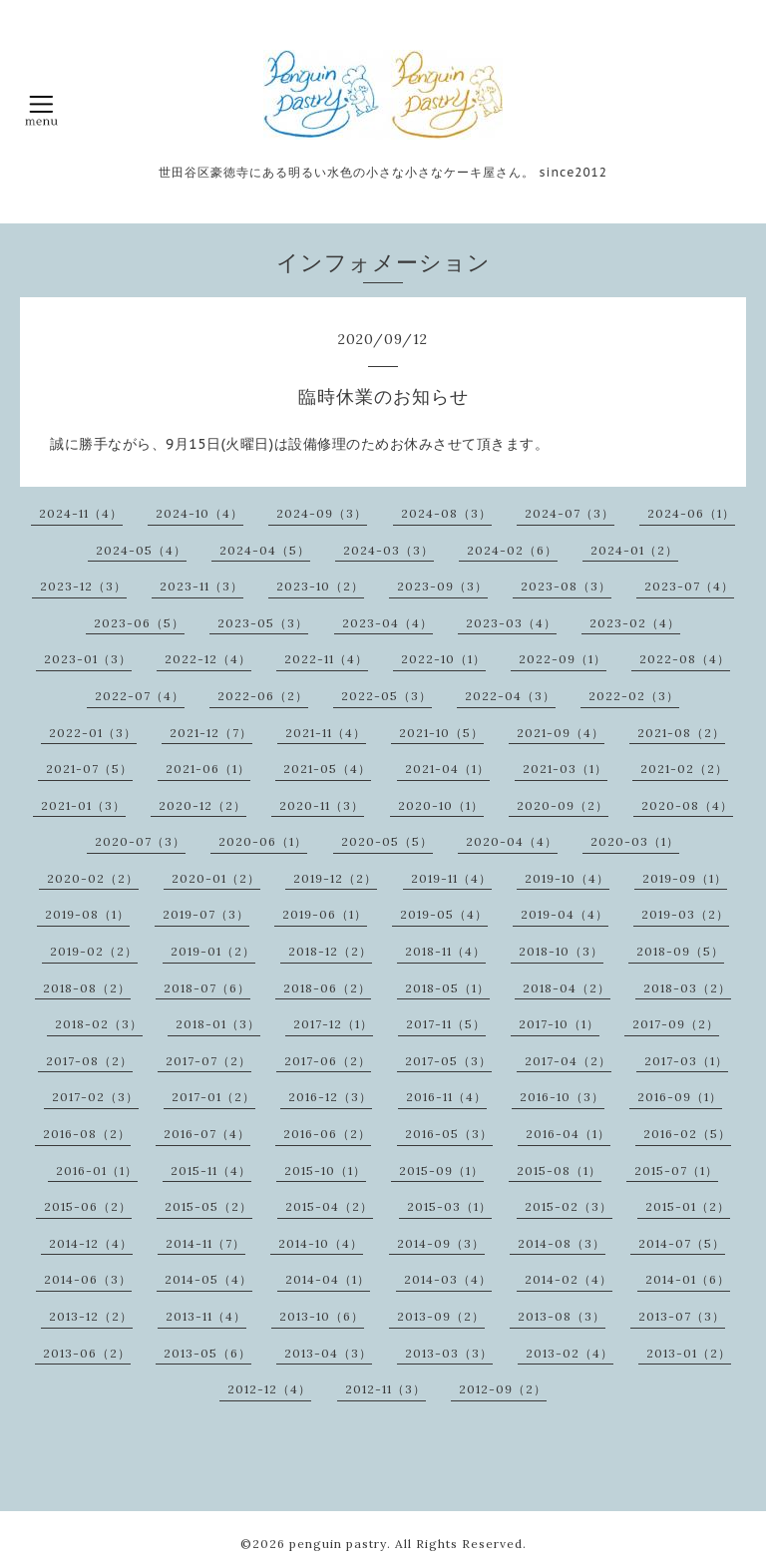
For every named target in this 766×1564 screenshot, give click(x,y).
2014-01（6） (687, 1279)
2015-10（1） (325, 1170)
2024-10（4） (199, 513)
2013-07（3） (681, 1316)
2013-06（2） (87, 1353)
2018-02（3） (99, 1023)
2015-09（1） (441, 1170)
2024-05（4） (141, 550)
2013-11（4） (206, 1316)
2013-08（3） (561, 1316)
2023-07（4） (689, 586)
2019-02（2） (94, 951)
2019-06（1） (324, 914)
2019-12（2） (335, 878)
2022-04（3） (510, 695)
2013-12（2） (91, 1316)
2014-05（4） (208, 1279)
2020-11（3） (321, 805)
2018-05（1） (447, 987)
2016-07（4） (207, 1133)
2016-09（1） (679, 1096)
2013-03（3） (449, 1353)
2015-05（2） (208, 1206)
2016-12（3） (330, 1096)
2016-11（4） (446, 1096)
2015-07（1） (676, 1170)
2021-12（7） (211, 732)
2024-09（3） (321, 513)
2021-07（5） (89, 768)
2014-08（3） (561, 1243)
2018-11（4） (445, 951)
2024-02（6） (512, 550)
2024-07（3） (569, 513)
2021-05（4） (327, 768)
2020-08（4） (687, 805)
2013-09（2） (441, 1316)
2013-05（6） (207, 1353)
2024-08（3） (446, 513)
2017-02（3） (95, 1096)
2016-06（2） (327, 1133)
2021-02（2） (684, 768)
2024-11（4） (81, 513)
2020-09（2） (562, 805)
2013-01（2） (688, 1353)
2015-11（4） (211, 1170)
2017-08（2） (89, 1060)
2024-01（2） (634, 550)
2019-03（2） (685, 914)
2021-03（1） (565, 768)
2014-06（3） (88, 1279)
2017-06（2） (327, 1060)
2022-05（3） (386, 695)
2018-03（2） (687, 987)
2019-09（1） (684, 878)
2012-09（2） (503, 1388)
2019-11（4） (451, 878)
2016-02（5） (687, 1133)
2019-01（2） (213, 951)
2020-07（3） (140, 841)
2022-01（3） (93, 732)
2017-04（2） (568, 1060)
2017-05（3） (448, 1060)
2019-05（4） (444, 914)
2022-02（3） (633, 695)
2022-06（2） (262, 695)
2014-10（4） (320, 1243)
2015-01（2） (687, 1206)
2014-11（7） (205, 1243)
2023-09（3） (442, 586)
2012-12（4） (269, 1388)
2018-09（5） (680, 951)
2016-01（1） (97, 1170)
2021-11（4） (325, 732)
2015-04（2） (329, 1206)
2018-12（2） (330, 951)
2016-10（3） (562, 1096)
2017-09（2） (675, 1023)
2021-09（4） (560, 732)
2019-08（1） (87, 914)
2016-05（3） (449, 1133)
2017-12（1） (333, 1023)
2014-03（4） (448, 1279)
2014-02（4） (568, 1279)
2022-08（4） (684, 658)
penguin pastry (338, 1543)
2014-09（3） (441, 1243)
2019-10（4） (567, 878)
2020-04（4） (512, 841)
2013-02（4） (569, 1353)
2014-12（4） (91, 1243)
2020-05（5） (387, 841)
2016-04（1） (568, 1133)
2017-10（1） (559, 1023)
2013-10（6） (321, 1316)
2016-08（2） (87, 1133)
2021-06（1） (208, 768)
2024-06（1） (691, 513)
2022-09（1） (562, 658)
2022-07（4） (140, 695)
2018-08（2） (87, 987)
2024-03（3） (388, 550)
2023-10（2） (320, 586)
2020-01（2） (216, 878)
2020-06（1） (262, 841)
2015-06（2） (88, 1206)
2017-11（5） (446, 1023)
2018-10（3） (561, 951)
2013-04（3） (328, 1353)
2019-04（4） (564, 914)
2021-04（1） (447, 768)
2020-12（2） (202, 805)
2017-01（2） (213, 1096)
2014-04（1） (327, 1279)
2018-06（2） (327, 987)
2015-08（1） (559, 1170)
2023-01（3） (88, 658)
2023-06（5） (139, 622)
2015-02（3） (568, 1206)
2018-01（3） (218, 1023)
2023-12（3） (83, 586)
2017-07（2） (208, 1060)
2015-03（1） (449, 1206)
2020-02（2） (93, 878)
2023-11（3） (201, 586)
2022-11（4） (326, 658)
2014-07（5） (681, 1243)
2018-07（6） (207, 987)
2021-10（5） (441, 732)
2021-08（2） (681, 732)
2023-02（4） (634, 622)
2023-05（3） (262, 622)
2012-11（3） (385, 1388)
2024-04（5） (264, 550)
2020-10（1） (441, 805)
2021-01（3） (83, 805)
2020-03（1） (634, 841)
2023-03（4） (511, 622)
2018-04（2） (566, 987)
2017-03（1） (686, 1060)
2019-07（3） (206, 914)
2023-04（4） (387, 622)
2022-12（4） (208, 658)
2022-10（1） (443, 658)
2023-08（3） (566, 586)
